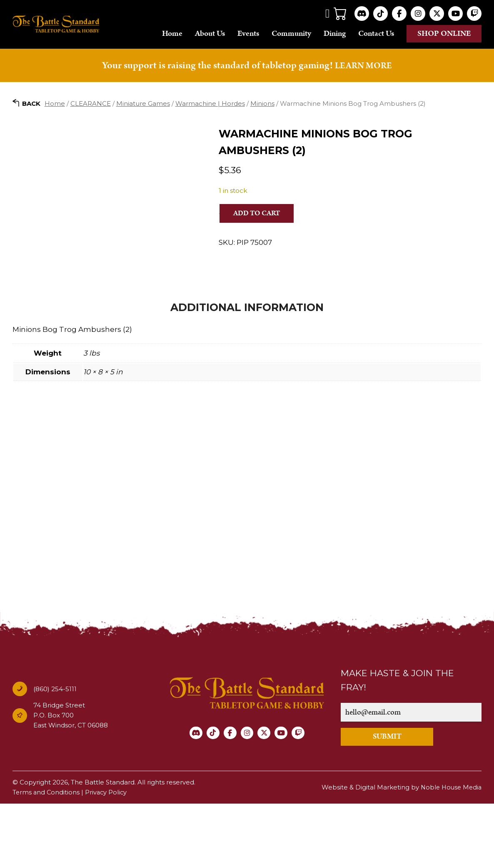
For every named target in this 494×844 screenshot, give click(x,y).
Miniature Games (143, 103)
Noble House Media (450, 828)
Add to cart (259, 213)
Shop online (444, 33)
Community (291, 33)
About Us (210, 33)
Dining (335, 33)
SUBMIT (397, 776)
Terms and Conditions (46, 833)
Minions (262, 103)
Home (172, 33)
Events (248, 33)
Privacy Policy (107, 833)
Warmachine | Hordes (210, 103)
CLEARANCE (90, 103)
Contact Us (376, 33)
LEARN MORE (364, 65)
